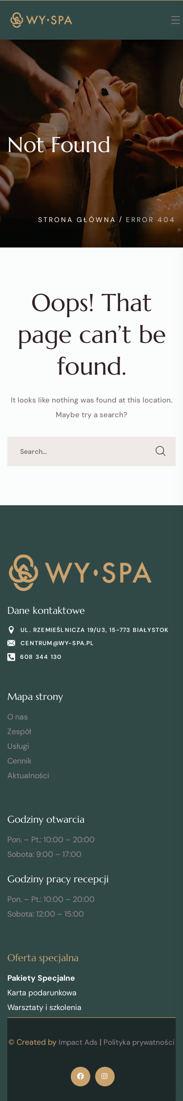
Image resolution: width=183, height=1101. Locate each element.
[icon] (80, 1076)
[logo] (41, 19)
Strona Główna (77, 219)
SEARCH (161, 451)
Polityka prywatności (139, 1042)
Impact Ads (78, 1042)
